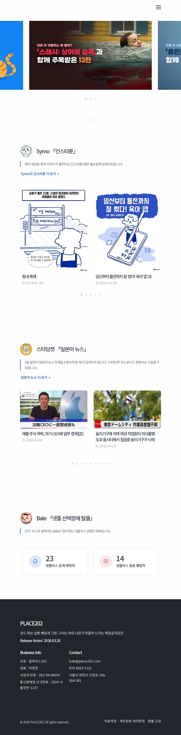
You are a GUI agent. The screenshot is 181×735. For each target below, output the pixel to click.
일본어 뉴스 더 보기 (34, 377)
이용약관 (110, 720)
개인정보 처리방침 (132, 720)
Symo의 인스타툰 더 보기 (38, 173)
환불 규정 (154, 720)
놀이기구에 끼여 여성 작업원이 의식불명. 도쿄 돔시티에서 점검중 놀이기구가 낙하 (125, 436)
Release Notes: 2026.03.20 (40, 640)
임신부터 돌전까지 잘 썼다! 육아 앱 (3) (123, 276)
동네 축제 (29, 276)
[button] (86, 99)
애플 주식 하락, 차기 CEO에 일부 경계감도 (53, 434)
